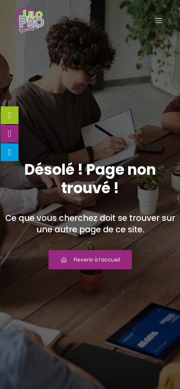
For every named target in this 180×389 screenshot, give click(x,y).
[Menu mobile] (159, 20)
